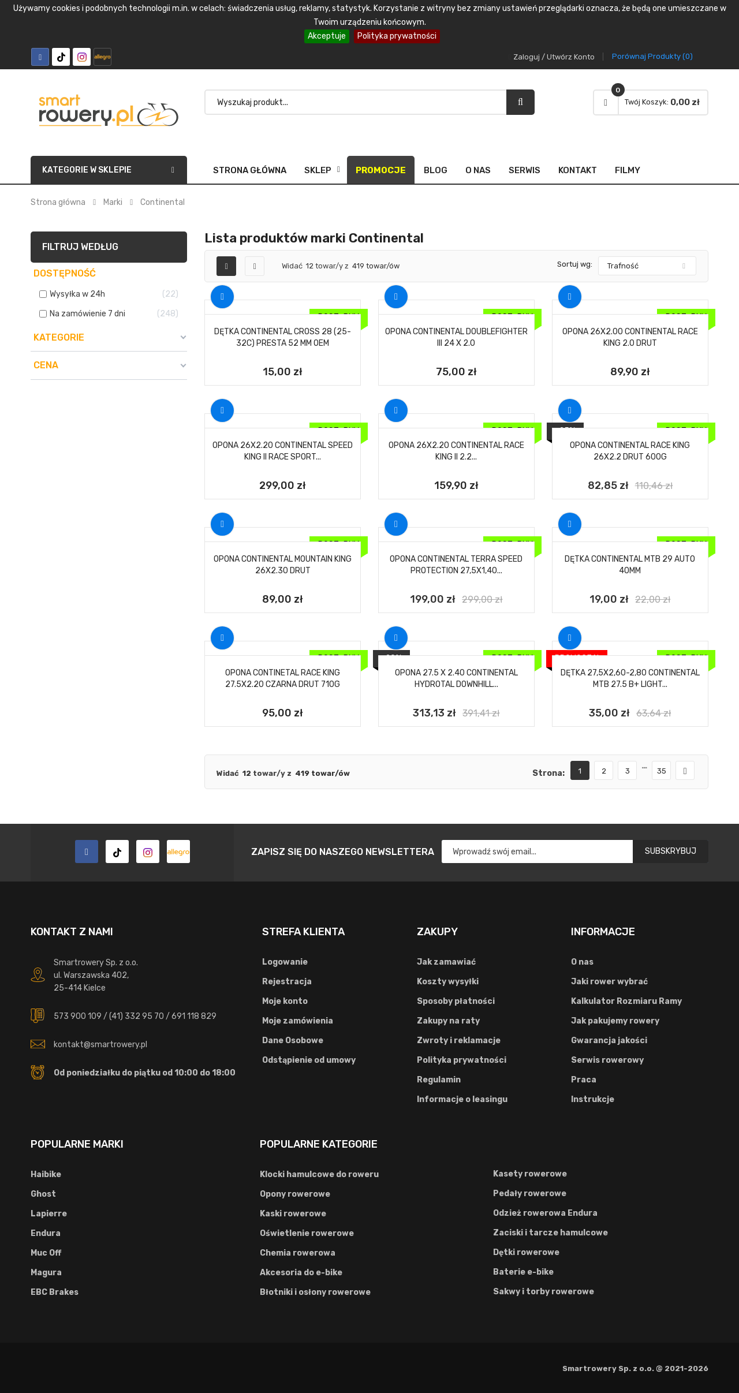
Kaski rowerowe (293, 1214)
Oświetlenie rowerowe (307, 1233)
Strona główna (249, 170)
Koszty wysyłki (448, 982)
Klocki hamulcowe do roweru (319, 1174)
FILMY (627, 170)
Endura (46, 1233)
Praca (583, 1080)
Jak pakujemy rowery (615, 1021)
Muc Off (46, 1253)
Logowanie (285, 962)
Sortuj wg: (574, 264)
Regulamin (439, 1080)
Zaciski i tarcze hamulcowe (550, 1233)
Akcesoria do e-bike (301, 1273)
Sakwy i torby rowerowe (543, 1292)
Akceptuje (327, 36)
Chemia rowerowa (297, 1253)
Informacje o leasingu (462, 1099)
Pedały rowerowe (529, 1193)
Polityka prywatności (396, 36)
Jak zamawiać (446, 962)
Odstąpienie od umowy (309, 1060)
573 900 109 (78, 1016)
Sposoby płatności (456, 1001)
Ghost (43, 1194)
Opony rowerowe (295, 1194)
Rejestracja (287, 982)
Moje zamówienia (297, 1021)
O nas (478, 170)
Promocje (381, 170)
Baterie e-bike (523, 1272)
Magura (46, 1273)
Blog (435, 170)
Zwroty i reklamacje (459, 1040)
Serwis (524, 170)
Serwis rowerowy (607, 1060)
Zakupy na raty (448, 1021)
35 (661, 771)
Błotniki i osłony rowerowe (315, 1292)
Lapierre (49, 1214)
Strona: (548, 773)
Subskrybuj (670, 851)
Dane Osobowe (292, 1040)
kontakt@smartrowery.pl (100, 1045)
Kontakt (577, 170)
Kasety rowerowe (530, 1174)
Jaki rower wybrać (609, 982)
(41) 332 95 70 (136, 1016)
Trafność (623, 266)
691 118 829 (194, 1016)
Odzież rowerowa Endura (545, 1213)
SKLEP (317, 170)
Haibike (46, 1174)
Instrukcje (592, 1099)
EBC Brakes (55, 1292)
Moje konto (285, 1001)
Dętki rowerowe (526, 1252)
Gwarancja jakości (609, 1040)
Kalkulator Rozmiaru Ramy (626, 1001)
